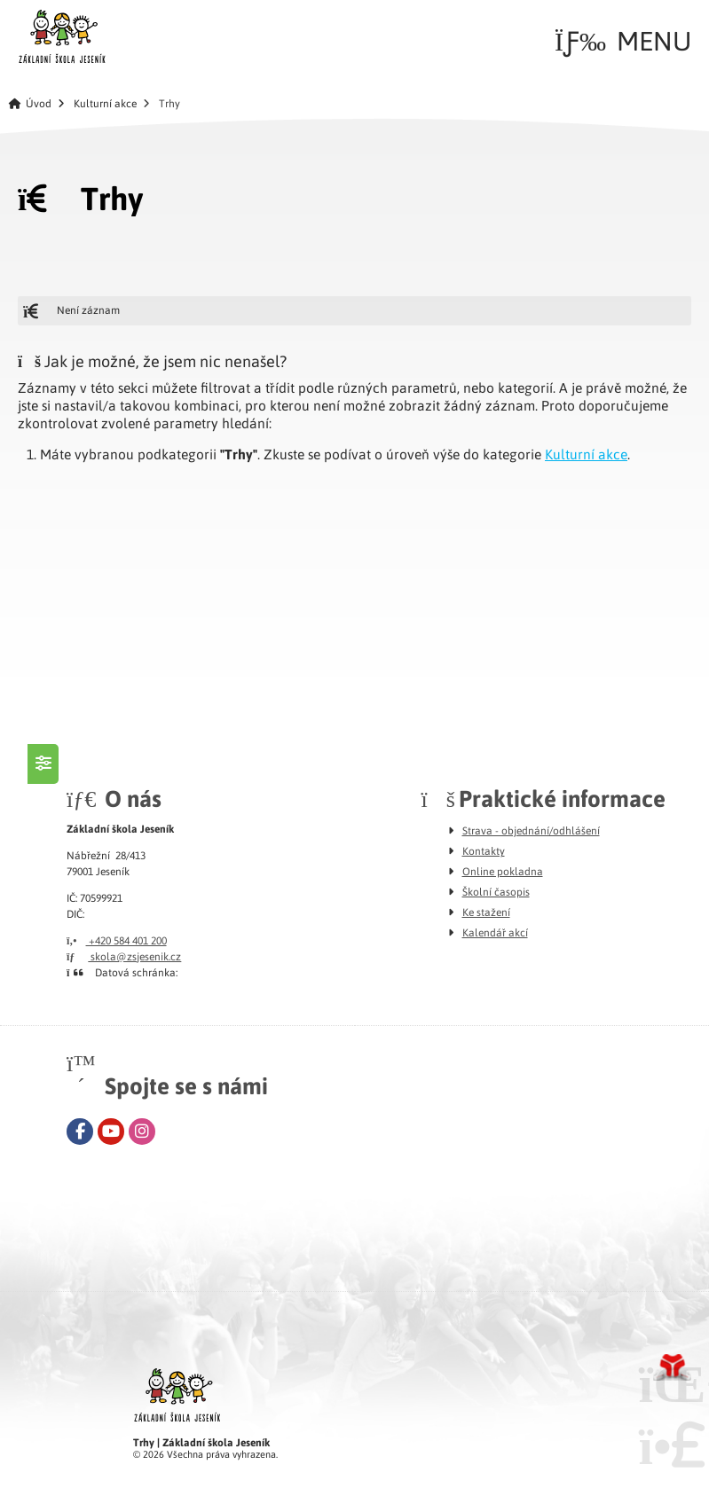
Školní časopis (496, 891)
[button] (623, 41)
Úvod (62, 37)
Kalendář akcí (495, 932)
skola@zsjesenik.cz (124, 956)
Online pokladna (502, 871)
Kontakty (483, 850)
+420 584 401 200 (117, 940)
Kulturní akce (105, 103)
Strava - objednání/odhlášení (531, 830)
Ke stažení (486, 912)
